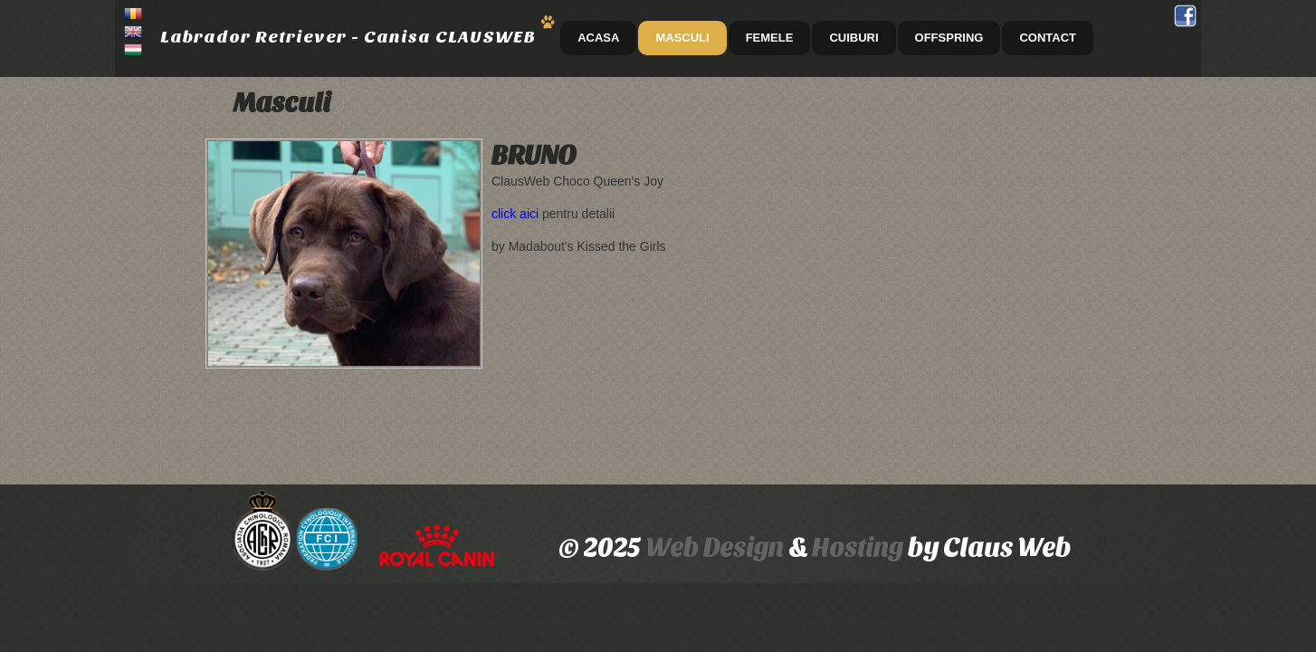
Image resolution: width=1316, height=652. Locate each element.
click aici (515, 213)
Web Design (714, 547)
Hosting (860, 547)
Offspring (949, 37)
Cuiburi (853, 37)
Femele (770, 37)
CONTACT (1047, 37)
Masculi (682, 37)
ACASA (598, 37)
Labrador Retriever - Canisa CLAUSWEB (348, 36)
